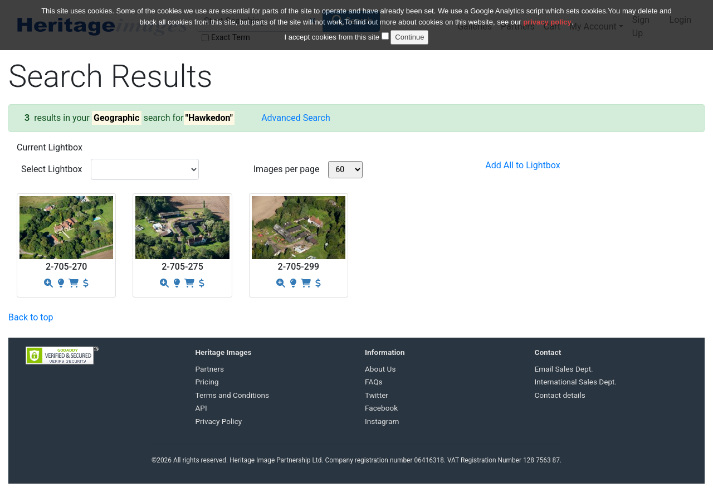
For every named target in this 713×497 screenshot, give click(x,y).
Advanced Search (295, 118)
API (201, 407)
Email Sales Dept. (564, 368)
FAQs (374, 381)
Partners (210, 368)
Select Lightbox (51, 169)
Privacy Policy (219, 421)
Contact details (560, 395)
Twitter (376, 395)
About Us (380, 368)
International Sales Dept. (576, 381)
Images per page (286, 169)
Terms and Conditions (233, 395)
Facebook (381, 407)
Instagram (382, 421)
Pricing (207, 381)
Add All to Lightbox (522, 165)
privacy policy (547, 16)
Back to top (30, 317)
